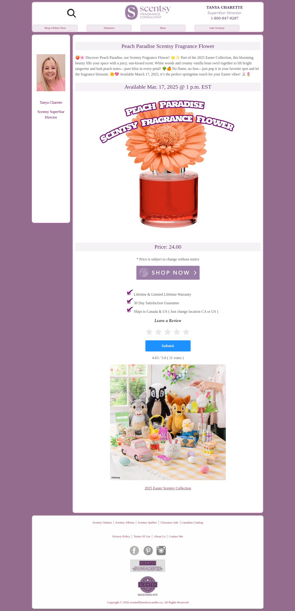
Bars (163, 28)
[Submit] (168, 345)
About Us (159, 536)
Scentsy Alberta (124, 522)
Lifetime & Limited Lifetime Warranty (162, 294)
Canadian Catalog (192, 522)
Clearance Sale (169, 522)
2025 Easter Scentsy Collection (168, 488)
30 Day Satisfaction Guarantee (156, 303)
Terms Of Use (142, 536)
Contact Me (176, 536)
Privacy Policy (121, 536)
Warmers (109, 28)
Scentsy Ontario (102, 522)
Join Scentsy (216, 28)
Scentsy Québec (147, 522)
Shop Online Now (55, 28)
